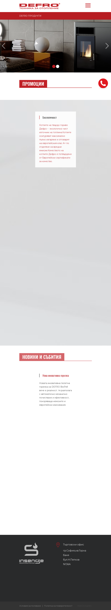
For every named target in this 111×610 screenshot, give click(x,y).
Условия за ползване (30, 606)
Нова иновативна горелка (56, 375)
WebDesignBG (84, 606)
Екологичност (50, 117)
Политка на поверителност (58, 606)
